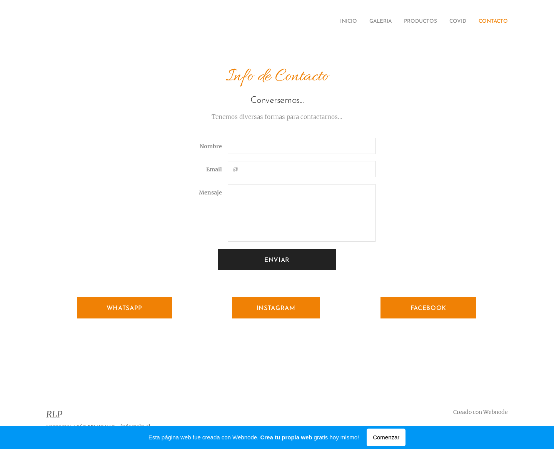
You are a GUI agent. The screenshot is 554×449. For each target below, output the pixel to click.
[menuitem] (461, 22)
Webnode (495, 412)
